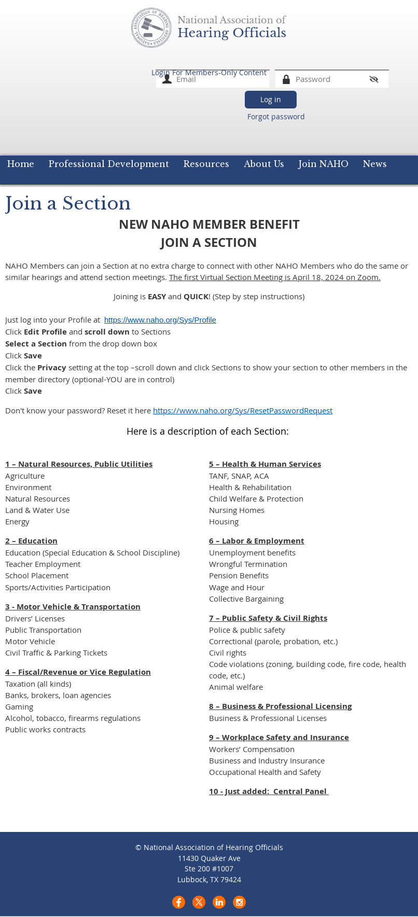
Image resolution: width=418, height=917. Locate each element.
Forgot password (276, 116)
